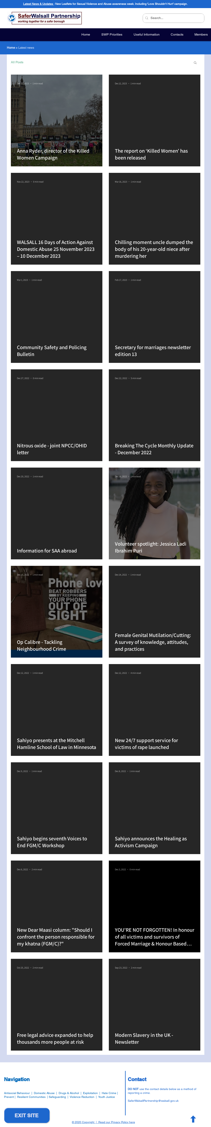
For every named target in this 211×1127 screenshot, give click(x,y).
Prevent (9, 1096)
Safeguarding (58, 1096)
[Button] (192, 1119)
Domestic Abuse (44, 1093)
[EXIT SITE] (27, 1115)
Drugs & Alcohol (69, 1093)
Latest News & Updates (38, 3)
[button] (195, 63)
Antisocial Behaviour (17, 1093)
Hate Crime (109, 1093)
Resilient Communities (31, 1096)
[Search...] (173, 18)
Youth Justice (106, 1096)
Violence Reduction (82, 1096)
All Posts (17, 62)
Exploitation (91, 1093)
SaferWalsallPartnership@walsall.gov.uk (153, 1100)
